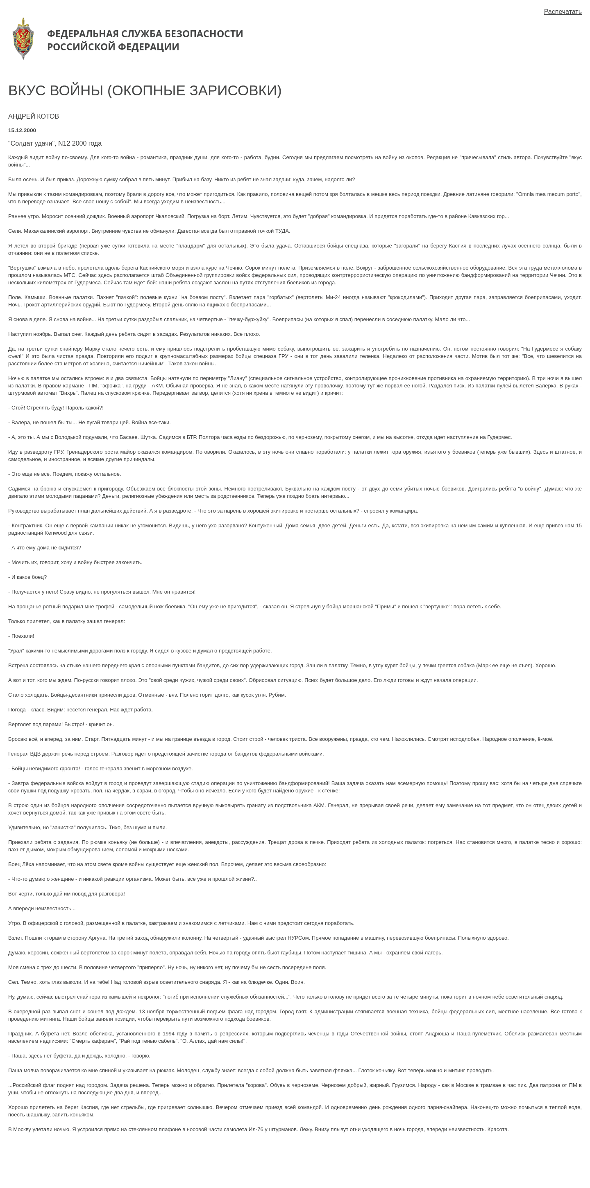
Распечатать (563, 11)
